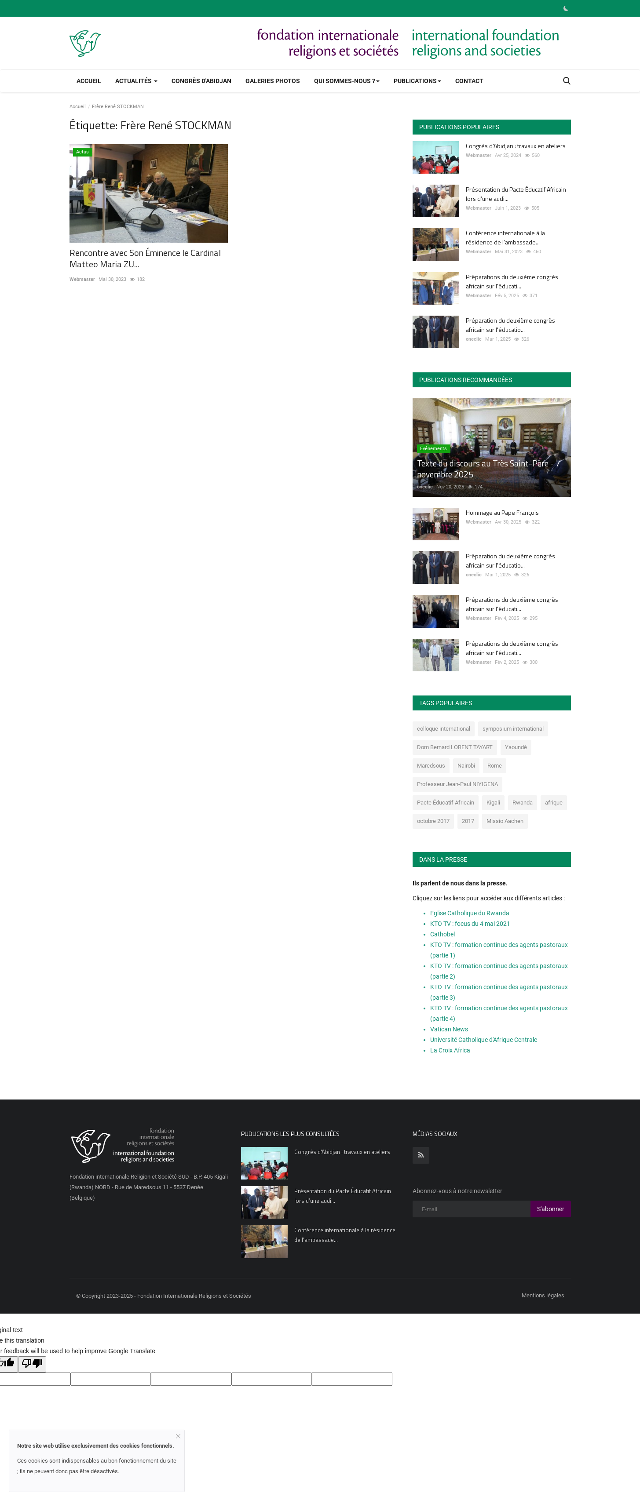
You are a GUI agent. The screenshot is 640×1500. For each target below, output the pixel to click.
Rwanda (522, 802)
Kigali (493, 802)
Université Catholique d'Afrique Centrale (483, 1039)
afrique (554, 802)
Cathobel (442, 934)
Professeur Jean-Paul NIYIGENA (457, 784)
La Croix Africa (450, 1050)
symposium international (513, 728)
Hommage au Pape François (502, 512)
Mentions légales (543, 1295)
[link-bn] (411, 43)
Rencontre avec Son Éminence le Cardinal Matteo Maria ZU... (145, 258)
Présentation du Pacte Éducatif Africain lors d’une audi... (516, 194)
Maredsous (431, 765)
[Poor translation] (32, 1364)
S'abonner (550, 1208)
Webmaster (82, 279)
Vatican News (449, 1029)
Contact (469, 80)
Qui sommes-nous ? (347, 80)
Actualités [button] (136, 80)
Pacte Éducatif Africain (445, 802)
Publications (417, 80)
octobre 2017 (433, 821)
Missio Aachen (504, 821)
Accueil (89, 80)
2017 (468, 821)
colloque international (443, 728)
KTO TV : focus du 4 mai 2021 (470, 923)
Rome (494, 765)
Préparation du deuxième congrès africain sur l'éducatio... (510, 325)
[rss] (421, 1155)
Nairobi (466, 765)
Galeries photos (272, 80)
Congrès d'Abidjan (201, 80)
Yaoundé (516, 747)
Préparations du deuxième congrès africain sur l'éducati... (512, 281)
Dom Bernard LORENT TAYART (455, 747)
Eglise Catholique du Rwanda (469, 913)
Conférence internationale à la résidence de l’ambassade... (505, 237)
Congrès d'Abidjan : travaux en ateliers (516, 145)
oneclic (474, 339)
